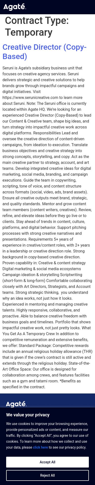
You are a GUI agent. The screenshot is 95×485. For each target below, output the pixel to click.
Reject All (47, 475)
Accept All (47, 462)
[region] (47, 446)
